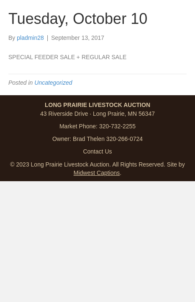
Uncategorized (53, 82)
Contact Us (97, 151)
